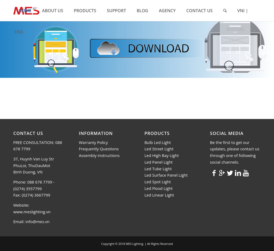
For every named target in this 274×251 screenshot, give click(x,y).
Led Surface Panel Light (166, 175)
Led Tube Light (158, 168)
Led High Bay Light (161, 155)
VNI (241, 11)
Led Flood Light (158, 188)
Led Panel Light (158, 162)
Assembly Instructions (99, 155)
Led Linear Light (159, 195)
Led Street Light (158, 148)
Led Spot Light (157, 181)
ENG (19, 32)
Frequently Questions (99, 148)
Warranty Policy (93, 142)
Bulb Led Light (157, 142)
